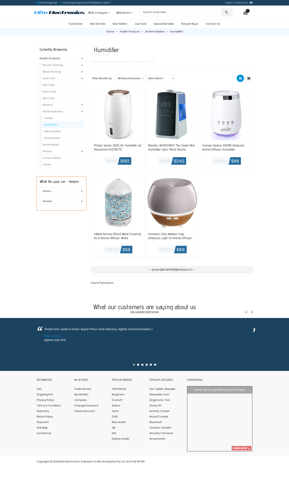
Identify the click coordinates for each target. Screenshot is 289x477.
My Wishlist (81, 394)
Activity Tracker (159, 411)
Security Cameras (161, 433)
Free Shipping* (49, 2)
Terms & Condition (49, 405)
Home (110, 31)
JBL (114, 427)
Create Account (84, 411)
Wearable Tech (159, 394)
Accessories (52, 138)
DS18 (115, 416)
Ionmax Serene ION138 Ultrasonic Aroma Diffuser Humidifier (223, 147)
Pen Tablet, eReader (162, 389)
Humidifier (50, 125)
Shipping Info (45, 394)
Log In (228, 2)
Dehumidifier (52, 131)
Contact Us (241, 2)
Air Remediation (155, 31)
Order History (82, 389)
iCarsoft (117, 400)
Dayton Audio (120, 439)
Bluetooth (155, 422)
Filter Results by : (102, 78)
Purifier (48, 118)
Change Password (86, 405)
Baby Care (49, 91)
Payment (43, 422)
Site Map (42, 427)
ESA (114, 433)
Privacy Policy (45, 400)
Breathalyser (51, 144)
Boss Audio (119, 422)
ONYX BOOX (119, 389)
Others (47, 164)
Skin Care (49, 98)
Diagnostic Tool (159, 400)
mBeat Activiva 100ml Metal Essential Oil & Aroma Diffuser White (117, 236)
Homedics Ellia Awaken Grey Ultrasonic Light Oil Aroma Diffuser (170, 236)
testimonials (152, 311)
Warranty (43, 411)
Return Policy (45, 416)
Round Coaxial (158, 416)
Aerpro (116, 405)
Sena (115, 411)
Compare (80, 400)
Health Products (129, 31)
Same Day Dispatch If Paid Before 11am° (86, 2)
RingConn (118, 394)
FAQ (39, 389)
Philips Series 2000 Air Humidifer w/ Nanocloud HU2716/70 (118, 147)
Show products (172, 270)
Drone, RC (155, 405)
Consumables (52, 158)
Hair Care (49, 85)
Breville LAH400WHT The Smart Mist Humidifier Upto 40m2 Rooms (171, 147)
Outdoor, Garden (160, 427)
